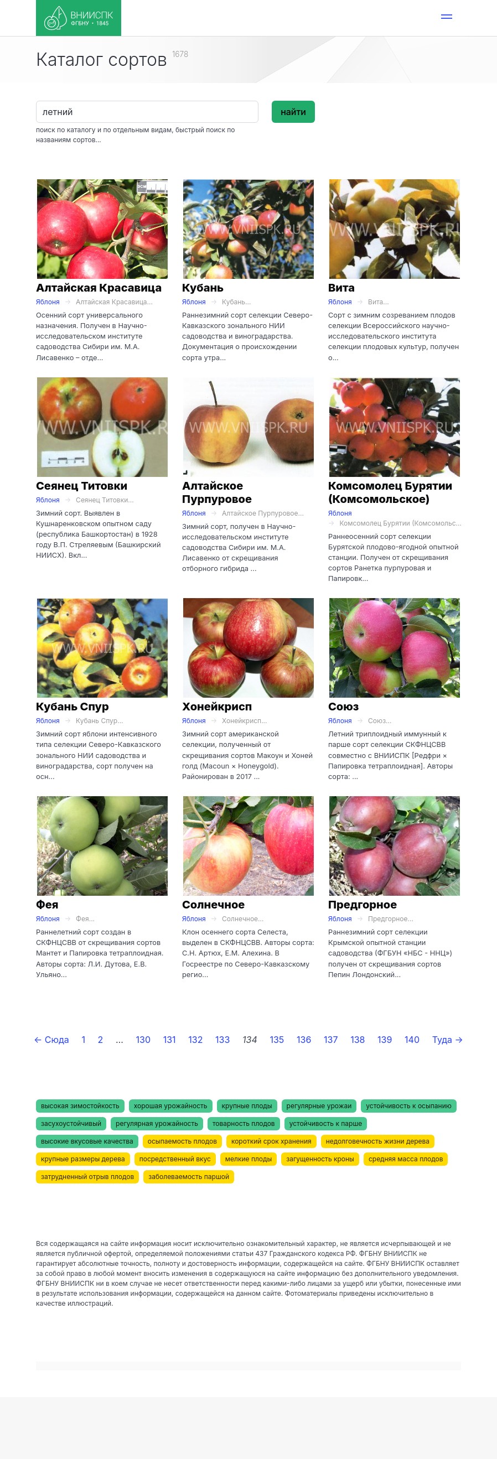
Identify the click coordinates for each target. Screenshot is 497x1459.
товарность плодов (244, 1123)
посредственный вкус (175, 1159)
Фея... (85, 919)
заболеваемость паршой (188, 1176)
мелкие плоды (248, 1159)
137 (331, 1039)
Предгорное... (390, 919)
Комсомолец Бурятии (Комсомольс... (400, 523)
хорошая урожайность (171, 1106)
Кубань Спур (72, 706)
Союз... (379, 720)
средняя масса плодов (406, 1159)
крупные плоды (247, 1106)
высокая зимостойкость (80, 1106)
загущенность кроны (320, 1159)
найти (293, 111)
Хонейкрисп (217, 706)
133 (222, 1039)
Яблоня (48, 302)
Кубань (203, 287)
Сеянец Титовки (81, 485)
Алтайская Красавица (99, 287)
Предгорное (362, 904)
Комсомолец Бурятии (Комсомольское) (390, 492)
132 (195, 1039)
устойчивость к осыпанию (409, 1106)
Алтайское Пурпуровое (217, 492)
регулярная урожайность (157, 1123)
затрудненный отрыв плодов (87, 1176)
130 (143, 1039)
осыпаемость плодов (182, 1141)
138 (357, 1039)
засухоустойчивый (71, 1123)
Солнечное (213, 904)
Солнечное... (242, 919)
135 (277, 1039)
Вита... (378, 302)
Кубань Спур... (99, 720)
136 (304, 1039)
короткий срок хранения (271, 1141)
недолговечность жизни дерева (377, 1141)
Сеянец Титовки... (105, 500)
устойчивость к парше (326, 1123)
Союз (343, 706)
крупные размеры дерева (83, 1159)
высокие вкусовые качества (87, 1141)
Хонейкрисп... (244, 720)
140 (412, 1039)
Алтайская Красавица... (114, 302)
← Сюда (51, 1039)
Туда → (447, 1039)
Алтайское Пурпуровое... (263, 513)
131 (169, 1039)
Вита (341, 287)
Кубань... (236, 302)
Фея (47, 904)
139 (384, 1039)
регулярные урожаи (319, 1106)
